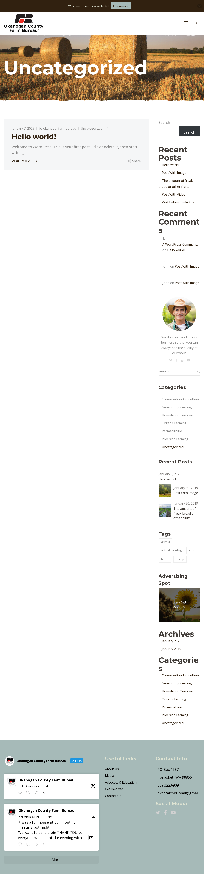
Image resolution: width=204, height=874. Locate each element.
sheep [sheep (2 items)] (180, 559)
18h (47, 786)
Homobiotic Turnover (178, 415)
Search (164, 122)
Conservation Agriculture (180, 399)
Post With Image (174, 172)
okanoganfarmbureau (59, 128)
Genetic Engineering (177, 407)
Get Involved (114, 789)
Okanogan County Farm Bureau (46, 780)
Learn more (121, 6)
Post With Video (173, 194)
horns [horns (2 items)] (165, 559)
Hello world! (34, 136)
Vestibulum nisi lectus (178, 202)
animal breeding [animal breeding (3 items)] (171, 550)
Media (109, 775)
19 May (48, 816)
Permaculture (172, 431)
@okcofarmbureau (29, 786)
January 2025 (171, 641)
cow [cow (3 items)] (192, 550)
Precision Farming (175, 439)
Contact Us (113, 796)
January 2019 (171, 649)
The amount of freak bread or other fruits (184, 513)
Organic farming (174, 423)
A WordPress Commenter (181, 244)
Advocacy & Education (121, 782)
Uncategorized (91, 128)
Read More (22, 161)
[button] (199, 6)
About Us (112, 769)
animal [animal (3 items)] (165, 542)
